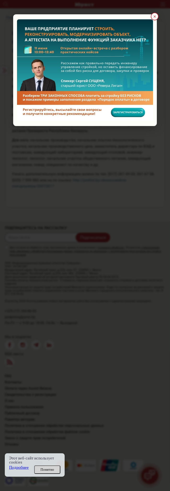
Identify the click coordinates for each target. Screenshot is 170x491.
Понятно (47, 469)
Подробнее (19, 467)
